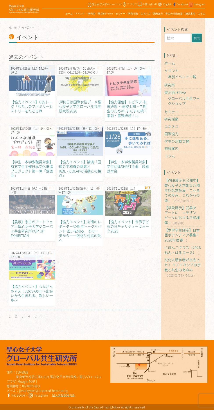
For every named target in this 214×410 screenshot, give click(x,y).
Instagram (38, 395)
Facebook (16, 395)
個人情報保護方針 (63, 395)
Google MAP (26, 381)
